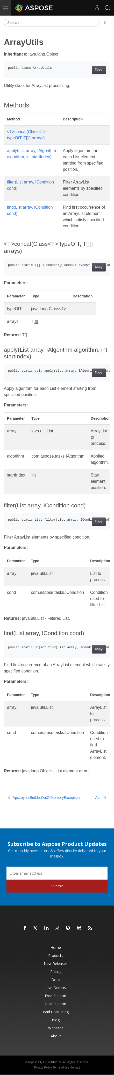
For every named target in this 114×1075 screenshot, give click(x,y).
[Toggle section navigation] (105, 23)
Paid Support (56, 1003)
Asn (100, 797)
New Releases (56, 963)
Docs (55, 979)
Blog (56, 1019)
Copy (99, 70)
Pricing (55, 971)
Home (56, 947)
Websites (55, 1027)
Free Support (56, 995)
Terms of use (61, 1067)
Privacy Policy (43, 1067)
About (56, 1035)
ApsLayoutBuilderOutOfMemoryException (44, 797)
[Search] (52, 22)
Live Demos (56, 987)
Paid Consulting (56, 1011)
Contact (75, 1067)
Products (55, 955)
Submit (57, 885)
